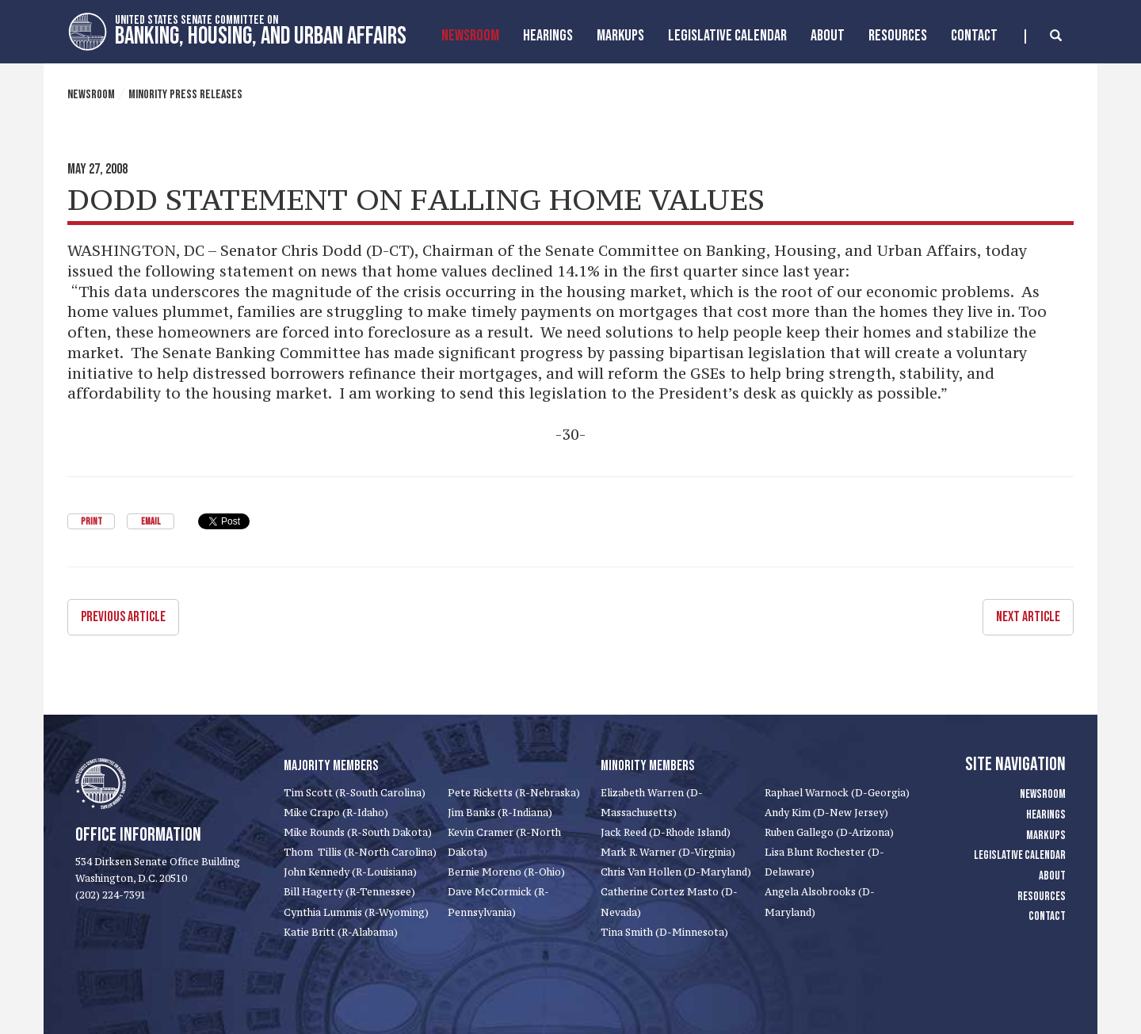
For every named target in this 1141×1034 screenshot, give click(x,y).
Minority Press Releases (185, 94)
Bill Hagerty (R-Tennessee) (349, 892)
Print (91, 522)
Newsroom (470, 35)
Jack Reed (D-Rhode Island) (666, 832)
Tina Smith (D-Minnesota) (664, 932)
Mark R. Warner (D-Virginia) (668, 852)
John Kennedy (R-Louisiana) (350, 872)
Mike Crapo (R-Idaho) (336, 812)
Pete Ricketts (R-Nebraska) (514, 793)
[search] (1043, 36)
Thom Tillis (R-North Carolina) (360, 852)
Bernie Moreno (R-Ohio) (506, 872)
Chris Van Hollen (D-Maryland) (676, 872)
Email (150, 522)
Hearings (548, 35)
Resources (897, 35)
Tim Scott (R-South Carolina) (354, 793)
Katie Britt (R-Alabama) (341, 932)
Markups (1046, 835)
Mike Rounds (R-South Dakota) (358, 832)
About (828, 35)
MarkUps (620, 35)
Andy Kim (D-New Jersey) (826, 812)
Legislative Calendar (727, 35)
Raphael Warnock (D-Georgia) (837, 793)
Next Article (1028, 617)
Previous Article (123, 617)
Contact (974, 35)
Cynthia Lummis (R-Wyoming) (356, 912)
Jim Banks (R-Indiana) (500, 812)
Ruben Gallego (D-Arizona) (829, 832)
